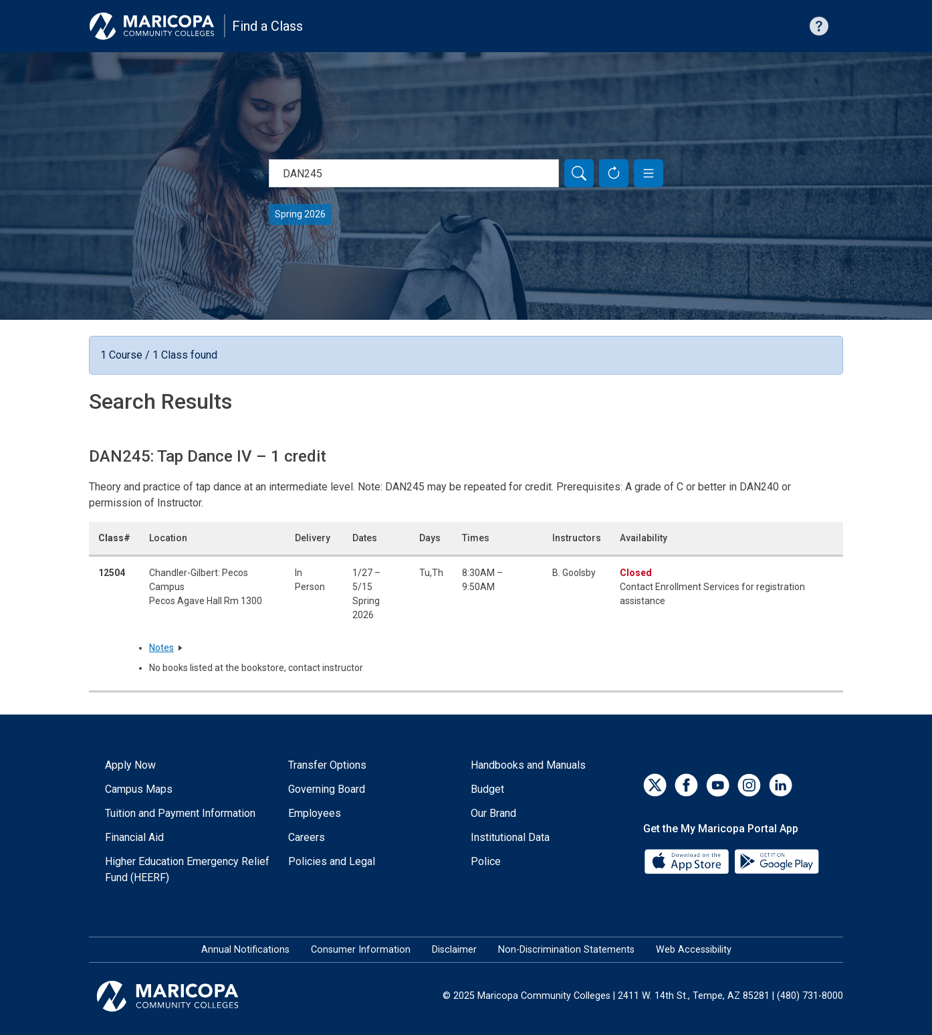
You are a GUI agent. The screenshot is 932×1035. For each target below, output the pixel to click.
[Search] (579, 173)
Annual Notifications (245, 949)
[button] (648, 173)
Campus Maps (138, 789)
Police (486, 861)
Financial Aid (134, 837)
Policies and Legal (331, 861)
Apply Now (130, 765)
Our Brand (493, 813)
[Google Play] (776, 860)
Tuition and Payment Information (180, 813)
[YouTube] (717, 785)
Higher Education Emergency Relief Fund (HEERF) (187, 869)
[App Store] (688, 860)
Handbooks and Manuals (528, 765)
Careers (306, 837)
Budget (487, 789)
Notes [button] (161, 647)
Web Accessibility (693, 949)
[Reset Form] (613, 173)
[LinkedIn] (780, 785)
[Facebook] (686, 785)
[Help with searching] (819, 26)
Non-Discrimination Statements (566, 949)
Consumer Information (361, 949)
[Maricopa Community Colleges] (184, 996)
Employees (314, 813)
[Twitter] (655, 785)
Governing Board (326, 789)
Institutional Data (510, 837)
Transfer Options (327, 765)
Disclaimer (454, 949)
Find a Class (267, 26)
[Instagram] (749, 785)
